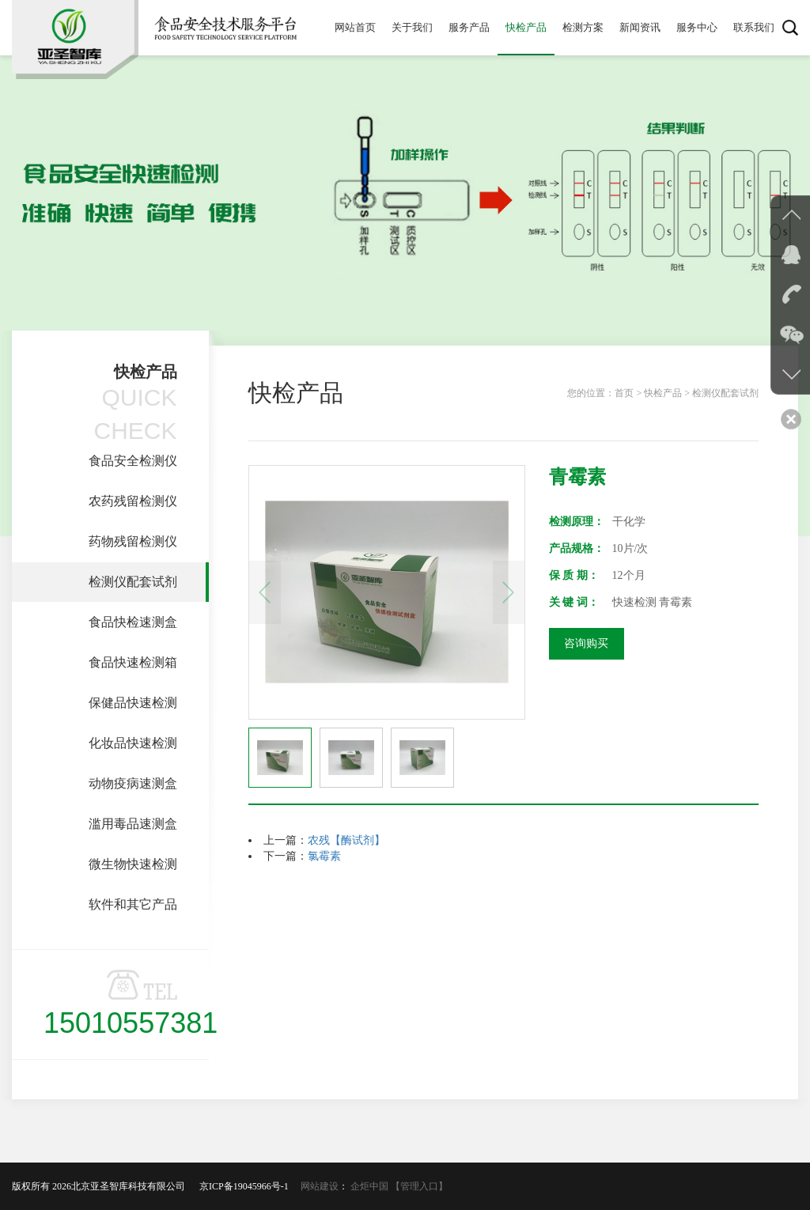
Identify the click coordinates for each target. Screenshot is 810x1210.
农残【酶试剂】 (346, 840)
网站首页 (355, 27)
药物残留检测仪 (133, 541)
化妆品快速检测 (133, 743)
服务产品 (469, 27)
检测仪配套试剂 (133, 581)
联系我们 (753, 27)
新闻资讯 (639, 27)
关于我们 (412, 27)
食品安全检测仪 (133, 460)
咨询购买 (586, 643)
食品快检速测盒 (133, 622)
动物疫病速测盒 (133, 783)
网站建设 (320, 1186)
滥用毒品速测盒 (133, 823)
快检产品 (526, 27)
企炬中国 (369, 1186)
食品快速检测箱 (133, 662)
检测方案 (583, 27)
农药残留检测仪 (133, 501)
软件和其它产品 (133, 904)
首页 (624, 393)
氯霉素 (324, 856)
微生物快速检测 (133, 864)
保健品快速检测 (133, 702)
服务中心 (696, 27)
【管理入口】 (419, 1186)
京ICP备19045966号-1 (248, 1186)
